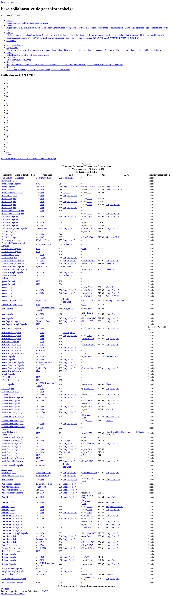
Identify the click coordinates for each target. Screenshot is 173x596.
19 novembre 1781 (44, 484)
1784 (84, 437)
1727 (89, 394)
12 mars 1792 (88, 542)
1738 (38, 281)
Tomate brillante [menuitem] (156, 28)
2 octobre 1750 (88, 344)
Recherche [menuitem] (11, 69)
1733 (38, 304)
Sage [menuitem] (146, 28)
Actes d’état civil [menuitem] (22, 64)
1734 (38, 380)
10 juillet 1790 (42, 240)
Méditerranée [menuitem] (102, 28)
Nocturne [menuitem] (120, 28)
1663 (42, 237)
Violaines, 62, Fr (113, 237)
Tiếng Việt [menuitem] (34, 38)
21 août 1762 (87, 461)
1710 (42, 254)
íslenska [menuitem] (115, 35)
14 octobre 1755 (89, 443)
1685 (89, 296)
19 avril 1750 (88, 338)
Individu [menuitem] (77, 64)
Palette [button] (9, 25)
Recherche (5, 15)
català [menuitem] (26, 35)
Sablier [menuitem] (147, 50)
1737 (42, 365)
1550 (39, 385)
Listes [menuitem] (9, 55)
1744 (38, 371)
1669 (42, 225)
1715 (89, 263)
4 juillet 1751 (88, 515)
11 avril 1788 (88, 548)
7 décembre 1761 (89, 472)
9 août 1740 (41, 465)
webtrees (5, 589)
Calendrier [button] (11, 57)
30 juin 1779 (41, 571)
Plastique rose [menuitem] (138, 28)
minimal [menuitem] (30, 23)
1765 (89, 493)
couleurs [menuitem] (17, 23)
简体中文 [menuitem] (125, 38)
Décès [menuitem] (63, 64)
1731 (89, 201)
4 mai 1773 (87, 433)
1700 (42, 210)
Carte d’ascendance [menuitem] (73, 50)
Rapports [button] (10, 62)
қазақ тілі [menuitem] (69, 38)
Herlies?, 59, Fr (112, 356)
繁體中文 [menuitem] (134, 38)
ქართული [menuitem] (98, 38)
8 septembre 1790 (43, 178)
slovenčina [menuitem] (11, 38)
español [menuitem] (86, 35)
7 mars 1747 (87, 228)
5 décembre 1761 (43, 472)
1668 (89, 356)
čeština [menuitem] (32, 35)
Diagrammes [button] (12, 47)
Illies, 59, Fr (68, 309)
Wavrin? (109, 287)
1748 (38, 583)
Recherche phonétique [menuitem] (44, 69)
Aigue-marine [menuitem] (12, 28)
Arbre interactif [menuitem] (46, 50)
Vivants (68, 166)
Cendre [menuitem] (55, 28)
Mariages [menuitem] (85, 64)
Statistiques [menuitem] (156, 50)
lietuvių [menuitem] (129, 35)
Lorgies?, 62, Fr (70, 187)
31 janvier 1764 (42, 321)
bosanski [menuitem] (20, 35)
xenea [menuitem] (45, 23)
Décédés (80, 166)
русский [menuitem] (78, 38)
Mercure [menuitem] (112, 28)
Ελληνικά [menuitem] (50, 38)
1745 (42, 260)
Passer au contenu (9, 2)
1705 (89, 204)
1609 (89, 309)
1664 (42, 502)
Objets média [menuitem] (43, 55)
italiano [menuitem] (122, 35)
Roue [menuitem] (141, 50)
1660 (42, 335)
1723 (89, 190)
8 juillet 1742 (41, 368)
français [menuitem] (94, 35)
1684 (42, 328)
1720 (38, 284)
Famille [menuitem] (70, 64)
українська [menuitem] (87, 38)
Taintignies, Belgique (68, 300)
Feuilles (93, 172)
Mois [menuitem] (22, 60)
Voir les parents (68, 586)
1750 (38, 568)
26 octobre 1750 (89, 187)
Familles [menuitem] (25, 55)
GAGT (45, 591)
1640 (42, 190)
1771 (84, 304)
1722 (42, 416)
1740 (43, 257)
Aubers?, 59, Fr (112, 296)
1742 (38, 184)
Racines (83, 172)
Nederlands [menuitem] (145, 35)
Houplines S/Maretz (114, 506)
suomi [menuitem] (19, 38)
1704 (43, 350)
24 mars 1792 (42, 539)
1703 (38, 248)
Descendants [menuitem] (98, 50)
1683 (42, 318)
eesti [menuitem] (51, 35)
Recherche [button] (11, 67)
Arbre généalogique (15, 45)
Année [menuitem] (28, 60)
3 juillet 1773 (88, 388)
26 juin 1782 (87, 300)
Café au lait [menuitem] (47, 28)
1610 (42, 391)
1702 (89, 231)
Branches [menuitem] (16, 55)
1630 (42, 509)
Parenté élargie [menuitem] (106, 64)
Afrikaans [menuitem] (11, 35)
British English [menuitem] (76, 35)
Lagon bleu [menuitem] (91, 28)
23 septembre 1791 (44, 244)
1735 (38, 433)
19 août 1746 (87, 237)
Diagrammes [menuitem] (12, 50)
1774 (89, 524)
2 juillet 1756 (41, 266)
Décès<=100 (105, 166)
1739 (42, 461)
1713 (89, 193)
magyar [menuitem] (136, 35)
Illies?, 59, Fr (111, 263)
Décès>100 (92, 166)
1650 (42, 204)
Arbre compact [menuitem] (32, 50)
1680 (42, 195)
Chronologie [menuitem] (87, 50)
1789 (89, 269)
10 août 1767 (87, 545)
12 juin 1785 (41, 397)
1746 (42, 545)
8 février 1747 (42, 228)
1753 (89, 198)
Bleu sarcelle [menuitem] (36, 28)
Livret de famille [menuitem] (123, 50)
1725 (89, 287)
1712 (38, 437)
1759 (42, 275)
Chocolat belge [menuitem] (66, 28)
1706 (89, 216)
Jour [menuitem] (18, 60)
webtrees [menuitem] (38, 23)
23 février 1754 (88, 328)
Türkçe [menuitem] (42, 38)
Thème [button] (9, 20)
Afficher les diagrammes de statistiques (97, 586)
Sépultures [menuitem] (118, 64)
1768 (89, 420)
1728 (89, 518)
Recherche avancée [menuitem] (62, 69)
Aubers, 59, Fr (69, 332)
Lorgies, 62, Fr (112, 187)
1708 (38, 251)
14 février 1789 (42, 475)
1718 (89, 225)
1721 (42, 515)
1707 (42, 344)
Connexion (11, 40)
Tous (8, 154)
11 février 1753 (88, 400)
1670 (42, 187)
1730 (42, 272)
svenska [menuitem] (25, 38)
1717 (89, 222)
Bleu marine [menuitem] (24, 28)
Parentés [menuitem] (135, 50)
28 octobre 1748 (89, 318)
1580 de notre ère (47, 307)
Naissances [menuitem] (95, 64)
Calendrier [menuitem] (11, 60)
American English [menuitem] (61, 35)
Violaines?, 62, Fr (113, 524)
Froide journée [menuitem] (79, 28)
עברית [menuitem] (112, 38)
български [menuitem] (60, 38)
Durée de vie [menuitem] (110, 50)
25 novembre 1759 (44, 362)
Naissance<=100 (96, 169)
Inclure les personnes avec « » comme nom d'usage (28, 158)
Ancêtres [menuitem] (22, 50)
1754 (42, 332)
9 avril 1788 (41, 548)
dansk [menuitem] (38, 35)
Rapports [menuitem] (10, 64)
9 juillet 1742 (88, 368)
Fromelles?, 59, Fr (114, 190)
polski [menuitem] (153, 35)
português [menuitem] (161, 35)
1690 (42, 193)
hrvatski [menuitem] (108, 35)
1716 (89, 506)
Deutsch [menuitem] (45, 35)
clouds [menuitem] (9, 23)
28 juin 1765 (87, 321)
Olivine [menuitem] (128, 28)
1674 (42, 533)
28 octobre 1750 (89, 533)
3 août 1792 (87, 527)
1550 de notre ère (47, 383)
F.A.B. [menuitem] (24, 23)
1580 (39, 310)
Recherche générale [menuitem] (25, 69)
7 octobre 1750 (88, 260)
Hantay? (66, 193)
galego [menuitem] (101, 35)
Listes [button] (9, 52)
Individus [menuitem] (33, 55)
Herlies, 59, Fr (69, 178)
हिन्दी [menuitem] (118, 38)
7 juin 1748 (41, 487)
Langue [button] (9, 32)
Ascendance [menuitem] (58, 50)
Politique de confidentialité (12, 593)
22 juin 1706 (41, 300)
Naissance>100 (79, 169)
